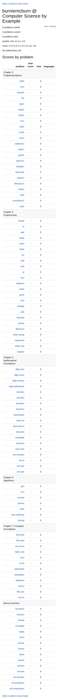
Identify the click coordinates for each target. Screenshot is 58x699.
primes (21, 503)
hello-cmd (19, 552)
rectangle (19, 626)
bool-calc (20, 449)
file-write (20, 535)
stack (21, 654)
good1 (21, 155)
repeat (21, 221)
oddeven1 (19, 143)
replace (20, 352)
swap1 (21, 109)
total (22, 195)
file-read (20, 540)
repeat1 (20, 92)
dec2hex (20, 409)
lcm (22, 492)
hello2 (21, 189)
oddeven (20, 283)
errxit (21, 563)
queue (21, 660)
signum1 (20, 161)
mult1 (21, 132)
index (4, 3)
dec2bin (20, 398)
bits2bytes (19, 574)
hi (23, 226)
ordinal (21, 620)
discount (20, 432)
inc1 (22, 121)
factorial (20, 317)
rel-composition (17, 688)
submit (12, 3)
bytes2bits (19, 569)
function (20, 614)
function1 (19, 609)
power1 (20, 178)
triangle (20, 306)
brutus (21, 648)
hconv (21, 597)
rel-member (18, 677)
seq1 (22, 206)
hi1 (22, 98)
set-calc (20, 466)
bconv (21, 586)
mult (22, 266)
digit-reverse (18, 380)
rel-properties (17, 683)
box (22, 277)
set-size (20, 472)
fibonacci (20, 329)
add (22, 260)
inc (22, 255)
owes (21, 243)
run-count (19, 546)
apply (21, 631)
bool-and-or (18, 426)
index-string (18, 334)
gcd (22, 486)
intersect (20, 443)
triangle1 (20, 166)
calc (22, 312)
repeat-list (19, 340)
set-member (18, 454)
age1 (21, 104)
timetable (19, 437)
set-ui (21, 460)
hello (22, 81)
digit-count (19, 375)
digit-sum (19, 369)
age (22, 232)
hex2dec (20, 403)
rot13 (21, 637)
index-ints (19, 346)
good (21, 295)
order (21, 289)
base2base (19, 415)
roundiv (20, 497)
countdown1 (18, 200)
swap (21, 238)
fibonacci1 (19, 183)
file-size (20, 592)
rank (19, 3)
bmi (22, 300)
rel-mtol (20, 671)
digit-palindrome (16, 386)
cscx (22, 87)
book (25, 3)
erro (22, 557)
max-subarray (17, 514)
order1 (21, 149)
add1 (21, 126)
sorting (21, 520)
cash (22, 509)
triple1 (21, 115)
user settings (50, 26)
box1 (22, 138)
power (21, 323)
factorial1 (19, 172)
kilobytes (20, 580)
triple (22, 249)
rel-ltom (20, 666)
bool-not (20, 420)
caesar (21, 643)
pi (23, 272)
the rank (22, 41)
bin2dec (20, 392)
